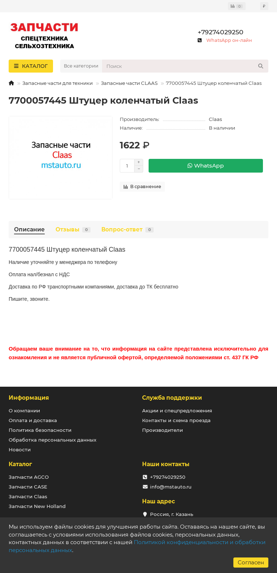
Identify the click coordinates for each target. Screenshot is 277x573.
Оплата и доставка (33, 420)
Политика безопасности (40, 430)
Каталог (20, 464)
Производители (162, 430)
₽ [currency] (264, 6)
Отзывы (73, 229)
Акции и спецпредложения (177, 410)
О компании (24, 410)
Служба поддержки (172, 397)
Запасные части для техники (57, 83)
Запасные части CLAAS (129, 83)
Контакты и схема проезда (176, 420)
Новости (20, 449)
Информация (29, 397)
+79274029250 (220, 32)
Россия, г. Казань (171, 514)
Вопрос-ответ (127, 229)
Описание (29, 229)
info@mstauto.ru (171, 487)
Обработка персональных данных (52, 440)
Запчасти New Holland (37, 506)
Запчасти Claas (28, 496)
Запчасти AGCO (29, 477)
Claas (215, 119)
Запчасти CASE (28, 487)
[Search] (185, 66)
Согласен (251, 562)
